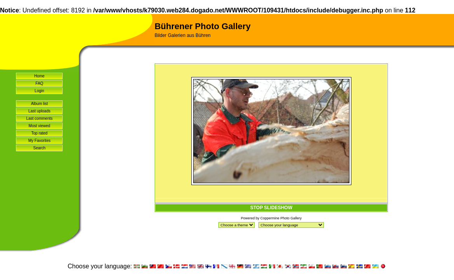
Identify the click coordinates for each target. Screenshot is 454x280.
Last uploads (39, 111)
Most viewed (40, 126)
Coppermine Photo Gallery (281, 218)
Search (39, 148)
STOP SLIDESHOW (271, 207)
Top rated (39, 133)
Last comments (39, 118)
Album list (39, 104)
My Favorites (39, 140)
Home (39, 76)
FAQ (39, 83)
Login (39, 91)
